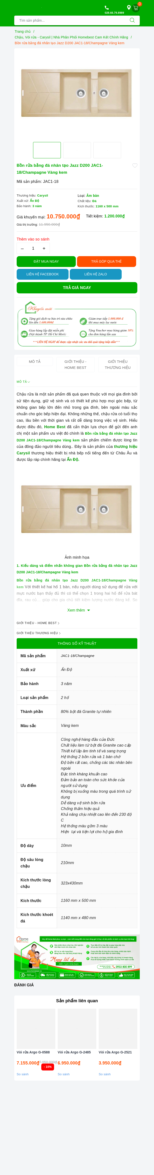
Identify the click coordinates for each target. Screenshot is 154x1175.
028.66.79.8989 (114, 12)
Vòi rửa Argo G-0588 (33, 1052)
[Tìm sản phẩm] (69, 20)
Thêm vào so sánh (33, 239)
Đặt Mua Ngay (46, 261)
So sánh (22, 1074)
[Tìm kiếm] (132, 20)
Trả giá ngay (77, 288)
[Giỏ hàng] (136, 8)
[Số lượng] (33, 248)
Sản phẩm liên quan (77, 1000)
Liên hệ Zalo (95, 274)
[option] (77, 93)
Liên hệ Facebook (42, 274)
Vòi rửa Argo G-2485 (74, 1052)
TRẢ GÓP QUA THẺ (106, 261)
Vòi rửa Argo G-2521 (115, 1052)
